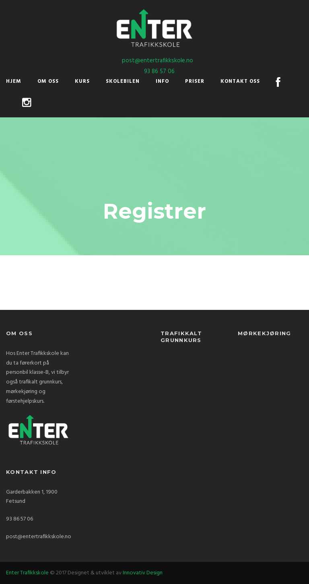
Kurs (82, 81)
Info (162, 81)
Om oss (48, 81)
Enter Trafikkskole (27, 573)
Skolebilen (123, 81)
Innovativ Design (143, 573)
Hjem (13, 81)
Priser (194, 81)
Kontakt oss (240, 81)
